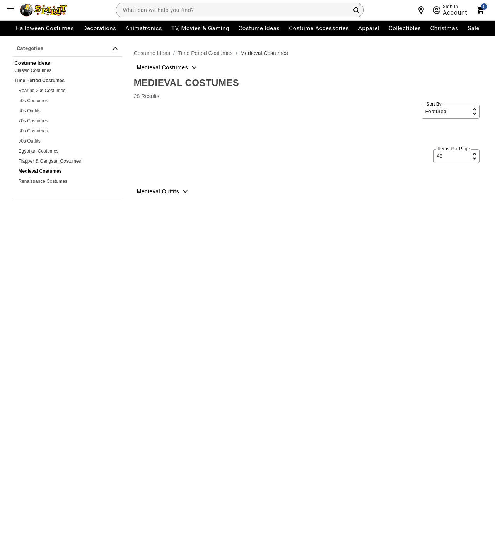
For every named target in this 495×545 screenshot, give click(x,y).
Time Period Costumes (39, 80)
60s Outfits (29, 110)
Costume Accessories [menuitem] (319, 28)
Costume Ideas (152, 53)
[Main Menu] (11, 10)
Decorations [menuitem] (99, 28)
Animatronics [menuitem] (143, 28)
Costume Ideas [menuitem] (259, 28)
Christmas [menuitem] (444, 28)
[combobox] (239, 10)
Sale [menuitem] (474, 28)
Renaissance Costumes (42, 181)
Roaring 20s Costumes (41, 90)
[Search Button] (356, 10)
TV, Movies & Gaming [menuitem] (200, 28)
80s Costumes (33, 131)
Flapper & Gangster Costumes (49, 161)
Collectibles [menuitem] (405, 28)
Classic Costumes (32, 70)
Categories (68, 48)
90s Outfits (29, 141)
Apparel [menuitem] (368, 28)
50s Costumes (33, 100)
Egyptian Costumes (38, 151)
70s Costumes (33, 121)
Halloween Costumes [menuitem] (44, 28)
